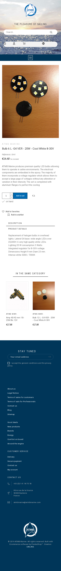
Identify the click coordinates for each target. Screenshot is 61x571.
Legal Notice (13, 393)
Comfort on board (15, 439)
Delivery (11, 457)
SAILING (30, 547)
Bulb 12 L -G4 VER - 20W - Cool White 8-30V (44, 318)
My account (13, 470)
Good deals (13, 422)
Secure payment (15, 461)
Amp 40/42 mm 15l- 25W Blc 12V (15, 318)
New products (14, 427)
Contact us (12, 406)
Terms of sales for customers (21, 397)
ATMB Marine (11, 144)
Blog (10, 410)
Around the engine (16, 444)
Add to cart (20, 195)
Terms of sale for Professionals (21, 402)
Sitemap (11, 414)
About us (12, 389)
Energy (11, 435)
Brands (11, 431)
